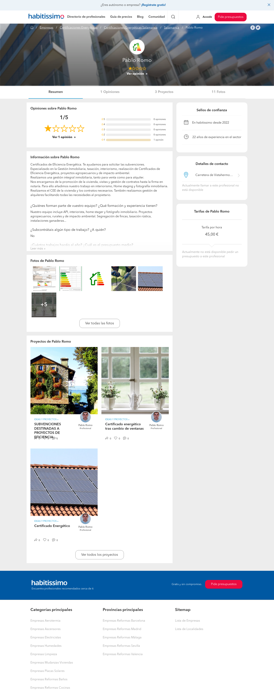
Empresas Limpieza (43, 654)
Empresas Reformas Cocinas (50, 687)
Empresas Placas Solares (47, 671)
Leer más (36, 248)
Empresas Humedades (45, 646)
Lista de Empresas (187, 620)
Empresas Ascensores (45, 629)
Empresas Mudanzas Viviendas (51, 662)
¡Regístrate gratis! (153, 5)
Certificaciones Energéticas (78, 27)
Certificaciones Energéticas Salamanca (131, 27)
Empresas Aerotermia (45, 620)
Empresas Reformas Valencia (123, 654)
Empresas (46, 27)
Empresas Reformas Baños (48, 679)
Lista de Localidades (189, 629)
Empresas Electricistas (45, 637)
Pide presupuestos (230, 17)
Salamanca (171, 27)
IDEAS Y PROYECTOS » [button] (46, 419)
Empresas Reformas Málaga (122, 637)
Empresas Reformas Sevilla (121, 646)
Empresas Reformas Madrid (122, 629)
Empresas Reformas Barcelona (124, 620)
